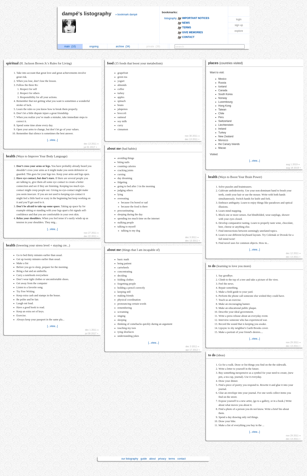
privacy (162, 458)
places (226, 63)
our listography (129, 458)
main (70, 46)
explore (239, 30)
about (152, 458)
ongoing (95, 46)
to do (230, 266)
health (38, 156)
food (136, 63)
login (238, 19)
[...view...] (52, 140)
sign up (239, 25)
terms (172, 458)
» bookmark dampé (126, 14)
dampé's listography (86, 13)
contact (181, 458)
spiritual (40, 63)
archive (123, 46)
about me (123, 148)
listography (170, 18)
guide (143, 458)
